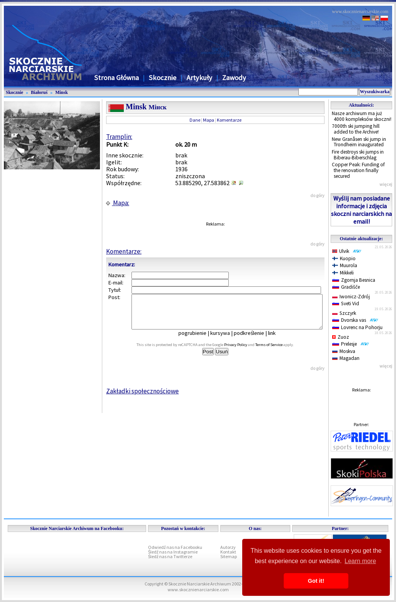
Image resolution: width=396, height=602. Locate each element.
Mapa (208, 120)
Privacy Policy (244, 351)
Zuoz (340, 337)
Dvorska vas (355, 320)
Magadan (345, 358)
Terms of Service (277, 351)
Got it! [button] (316, 581)
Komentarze (229, 120)
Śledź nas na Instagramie (173, 552)
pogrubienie (198, 339)
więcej (385, 184)
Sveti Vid (345, 303)
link (277, 339)
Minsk (61, 92)
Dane (195, 120)
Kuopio (344, 258)
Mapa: (117, 203)
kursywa (225, 339)
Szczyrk (344, 313)
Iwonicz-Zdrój (351, 296)
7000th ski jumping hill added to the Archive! (355, 129)
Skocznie (162, 77)
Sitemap (228, 556)
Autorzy (228, 547)
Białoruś (39, 92)
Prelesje (350, 344)
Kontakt (228, 552)
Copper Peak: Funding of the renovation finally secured (358, 170)
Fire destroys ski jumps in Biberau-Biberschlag (358, 155)
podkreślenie (254, 339)
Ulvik (346, 251)
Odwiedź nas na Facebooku (175, 547)
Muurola (344, 265)
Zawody (234, 77)
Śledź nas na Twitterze (170, 556)
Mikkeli (343, 272)
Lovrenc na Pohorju (357, 327)
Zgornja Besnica (353, 280)
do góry (317, 195)
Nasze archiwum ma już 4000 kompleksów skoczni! (361, 116)
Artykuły (199, 77)
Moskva (343, 351)
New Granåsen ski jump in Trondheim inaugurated (359, 142)
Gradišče (346, 287)
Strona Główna (116, 77)
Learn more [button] (360, 561)
